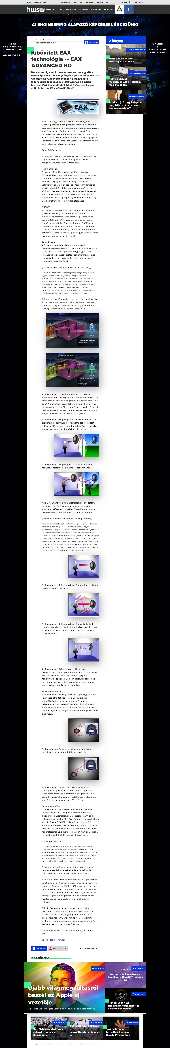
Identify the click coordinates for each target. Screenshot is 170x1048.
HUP (29, 2)
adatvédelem (91, 1044)
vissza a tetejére (88, 948)
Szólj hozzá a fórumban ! (54, 940)
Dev (61, 9)
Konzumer (108, 9)
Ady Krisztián (47, 40)
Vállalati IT (52, 9)
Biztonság (96, 9)
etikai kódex (61, 1044)
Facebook (91, 42)
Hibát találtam (57, 948)
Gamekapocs (40, 2)
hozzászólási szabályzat (76, 1044)
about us (101, 1044)
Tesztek (78, 2)
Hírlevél (126, 2)
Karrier (139, 2)
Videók (89, 2)
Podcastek (102, 2)
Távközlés (83, 9)
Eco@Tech (71, 9)
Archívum (65, 2)
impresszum (39, 1044)
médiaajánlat (49, 1044)
